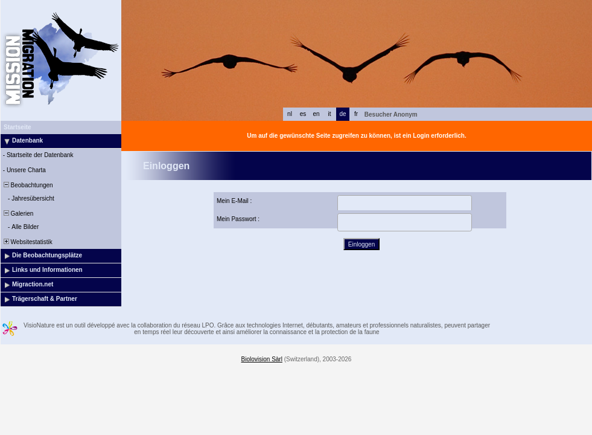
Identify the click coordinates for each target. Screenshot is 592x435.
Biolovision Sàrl (261, 359)
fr (356, 114)
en (316, 114)
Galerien (17, 213)
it (329, 114)
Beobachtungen (27, 185)
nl (289, 114)
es (303, 114)
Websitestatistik (27, 242)
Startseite (17, 127)
